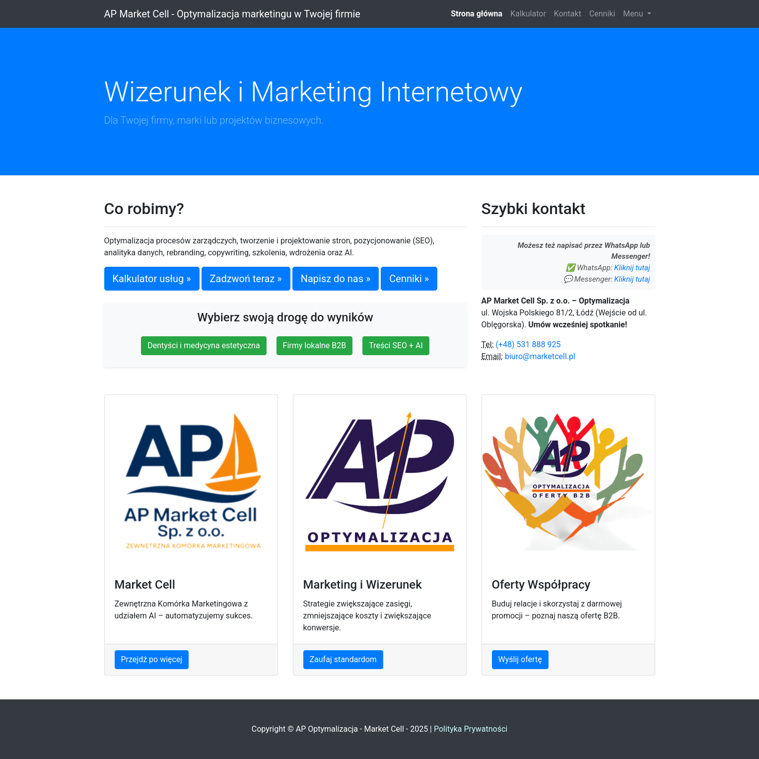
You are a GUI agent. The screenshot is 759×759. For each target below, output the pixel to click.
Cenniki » (409, 279)
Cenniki (602, 13)
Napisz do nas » (336, 279)
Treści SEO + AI (396, 345)
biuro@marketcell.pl (540, 356)
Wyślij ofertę (520, 659)
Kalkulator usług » (152, 279)
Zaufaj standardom (343, 659)
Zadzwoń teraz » (246, 279)
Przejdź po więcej (152, 659)
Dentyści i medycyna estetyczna (203, 345)
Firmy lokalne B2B (314, 345)
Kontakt (567, 13)
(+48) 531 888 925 (528, 344)
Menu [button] (634, 13)
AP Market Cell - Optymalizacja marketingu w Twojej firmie (232, 14)
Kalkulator (528, 13)
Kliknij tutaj (632, 267)
